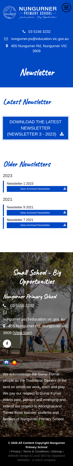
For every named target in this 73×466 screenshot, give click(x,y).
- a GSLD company (43, 460)
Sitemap (56, 451)
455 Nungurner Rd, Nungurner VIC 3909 (36, 48)
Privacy (16, 451)
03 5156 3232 (37, 32)
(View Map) (22, 333)
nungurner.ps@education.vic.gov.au (36, 39)
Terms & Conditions (36, 451)
